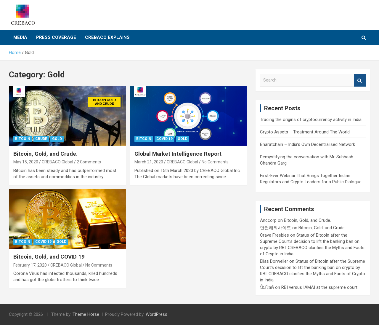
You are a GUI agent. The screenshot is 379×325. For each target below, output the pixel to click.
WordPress (156, 314)
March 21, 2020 (148, 162)
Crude (41, 139)
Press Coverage (56, 37)
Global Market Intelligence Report (177, 153)
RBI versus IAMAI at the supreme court (319, 287)
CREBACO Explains (107, 37)
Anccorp (268, 220)
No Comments (215, 162)
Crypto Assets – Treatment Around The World (305, 132)
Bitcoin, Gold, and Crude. (45, 153)
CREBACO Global (57, 162)
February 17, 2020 (30, 265)
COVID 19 (164, 139)
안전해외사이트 (275, 227)
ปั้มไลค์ (267, 287)
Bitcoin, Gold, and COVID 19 (49, 256)
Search (360, 80)
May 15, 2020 (25, 162)
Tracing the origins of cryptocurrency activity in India (311, 119)
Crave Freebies (274, 235)
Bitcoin (22, 139)
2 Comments (89, 162)
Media (20, 37)
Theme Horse (86, 314)
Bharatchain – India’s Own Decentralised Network (307, 144)
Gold (57, 139)
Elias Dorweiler (274, 261)
